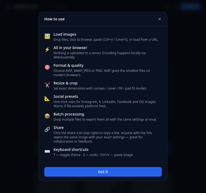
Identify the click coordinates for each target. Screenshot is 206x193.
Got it (103, 171)
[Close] (159, 19)
